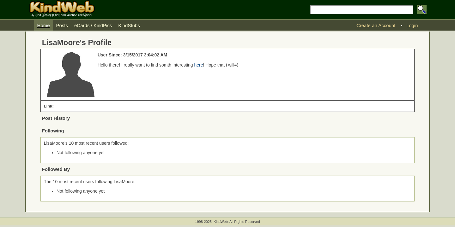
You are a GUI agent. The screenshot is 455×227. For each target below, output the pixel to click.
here (198, 64)
